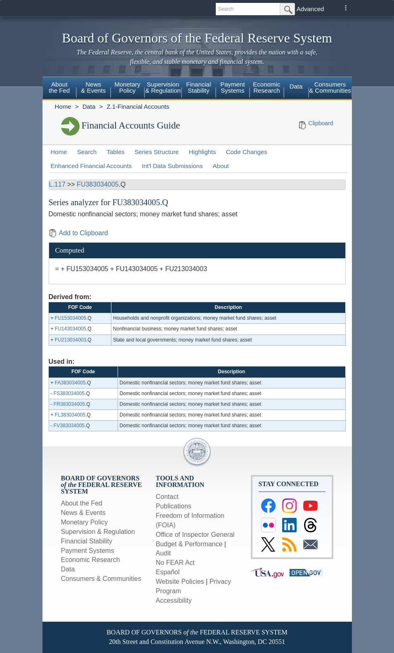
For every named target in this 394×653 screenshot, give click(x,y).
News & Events (83, 512)
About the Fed (82, 503)
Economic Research (90, 559)
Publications (173, 506)
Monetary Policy (84, 522)
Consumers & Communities (330, 87)
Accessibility (174, 600)
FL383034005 (70, 415)
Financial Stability (87, 541)
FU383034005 (97, 184)
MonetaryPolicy (127, 87)
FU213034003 (70, 340)
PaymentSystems (232, 87)
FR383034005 (69, 404)
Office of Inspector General (195, 534)
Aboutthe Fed (59, 87)
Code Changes (246, 151)
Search (87, 151)
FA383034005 (70, 383)
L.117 (57, 184)
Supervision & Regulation (98, 531)
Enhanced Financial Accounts (91, 165)
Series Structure (156, 151)
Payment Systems (87, 550)
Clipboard (321, 123)
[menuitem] (59, 88)
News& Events (93, 87)
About (221, 165)
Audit (163, 553)
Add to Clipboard (78, 232)
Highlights (202, 151)
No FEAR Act (175, 562)
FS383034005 (69, 393)
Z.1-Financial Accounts (137, 106)
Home (63, 106)
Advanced (310, 8)
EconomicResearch (266, 87)
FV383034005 (69, 425)
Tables (115, 151)
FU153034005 (70, 318)
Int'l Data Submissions (172, 165)
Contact (167, 496)
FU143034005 (70, 329)
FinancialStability (198, 87)
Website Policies (180, 581)
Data (296, 86)
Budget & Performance (189, 544)
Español (168, 572)
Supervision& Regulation (163, 87)
